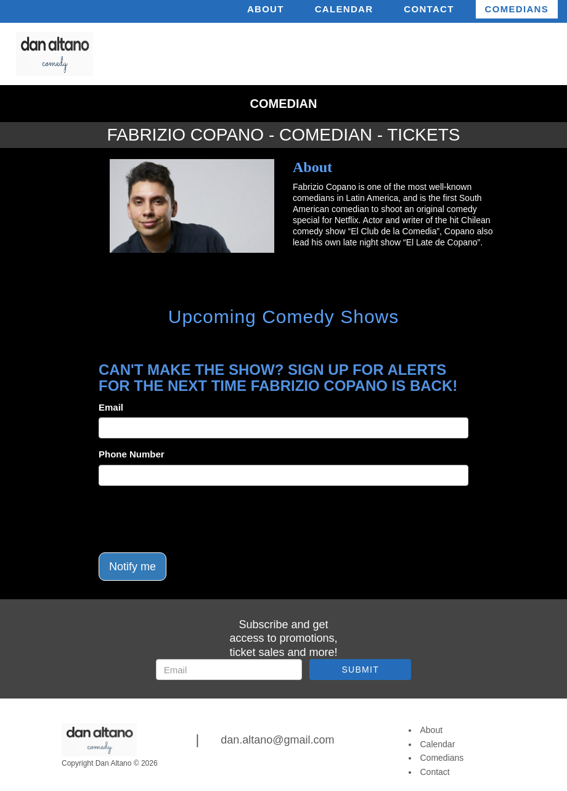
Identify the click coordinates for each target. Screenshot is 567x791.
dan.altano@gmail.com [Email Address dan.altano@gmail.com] (277, 740)
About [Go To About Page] (431, 730)
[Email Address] (229, 669)
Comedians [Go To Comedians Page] (442, 758)
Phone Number (132, 454)
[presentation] (192, 519)
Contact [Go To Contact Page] (435, 772)
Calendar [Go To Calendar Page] (437, 744)
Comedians (517, 9)
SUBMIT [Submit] (360, 669)
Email (111, 407)
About (265, 9)
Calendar (344, 9)
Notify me (132, 566)
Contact (429, 9)
